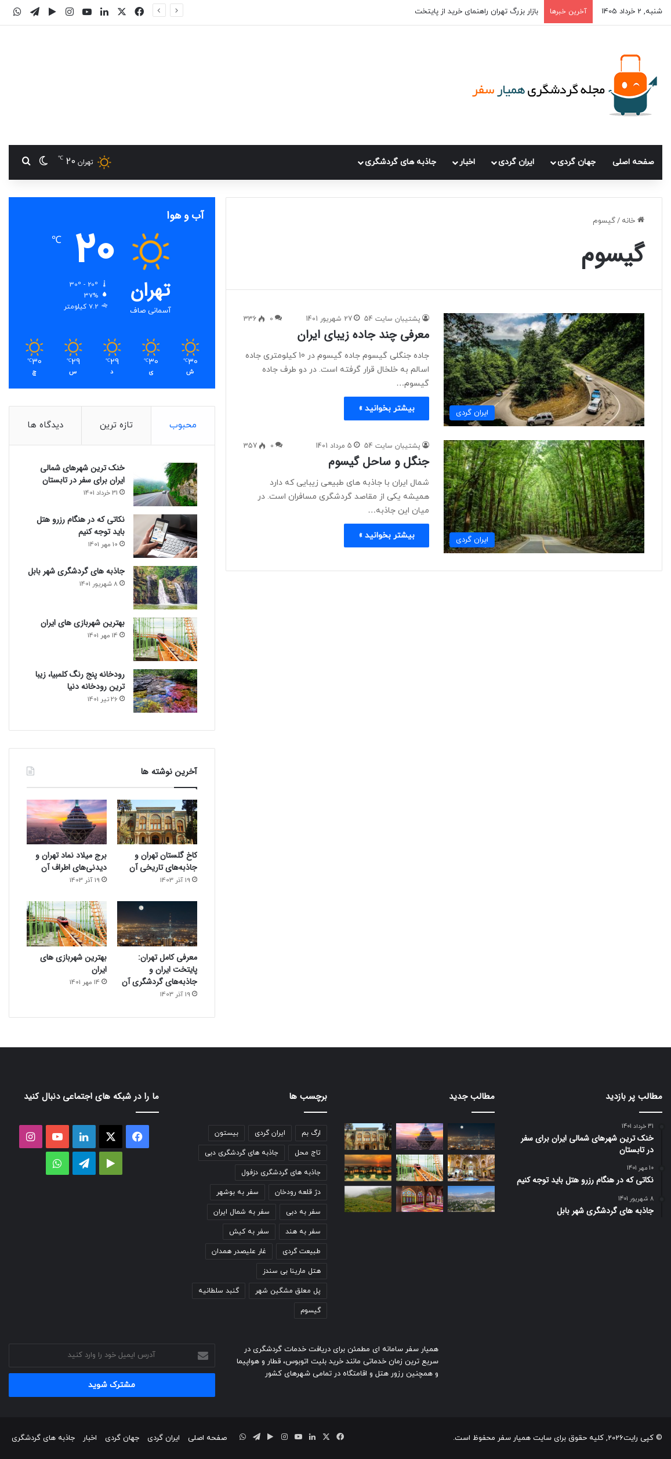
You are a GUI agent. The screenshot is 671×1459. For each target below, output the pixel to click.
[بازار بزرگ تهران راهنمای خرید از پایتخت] (471, 1168)
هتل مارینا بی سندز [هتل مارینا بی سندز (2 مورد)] (292, 1271)
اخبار (467, 162)
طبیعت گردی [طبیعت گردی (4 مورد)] (301, 1251)
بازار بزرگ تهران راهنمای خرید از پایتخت (476, 11)
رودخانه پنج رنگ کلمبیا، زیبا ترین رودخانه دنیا (80, 680)
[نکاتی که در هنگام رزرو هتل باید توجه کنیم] (165, 536)
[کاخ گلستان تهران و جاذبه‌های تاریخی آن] (157, 822)
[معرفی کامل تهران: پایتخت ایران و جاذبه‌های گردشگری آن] (157, 923)
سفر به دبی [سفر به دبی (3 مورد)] (303, 1212)
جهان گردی (576, 162)
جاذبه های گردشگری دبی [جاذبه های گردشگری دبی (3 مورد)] (241, 1152)
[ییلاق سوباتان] (367, 1199)
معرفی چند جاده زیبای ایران (363, 335)
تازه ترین (116, 425)
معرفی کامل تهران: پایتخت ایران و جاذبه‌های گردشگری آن (159, 969)
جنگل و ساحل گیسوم (378, 462)
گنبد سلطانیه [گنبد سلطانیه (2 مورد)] (218, 1290)
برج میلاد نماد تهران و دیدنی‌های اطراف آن (71, 861)
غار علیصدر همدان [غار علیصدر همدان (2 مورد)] (239, 1251)
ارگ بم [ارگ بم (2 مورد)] (311, 1133)
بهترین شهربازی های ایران (83, 622)
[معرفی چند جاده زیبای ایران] (544, 369)
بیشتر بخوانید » (386, 408)
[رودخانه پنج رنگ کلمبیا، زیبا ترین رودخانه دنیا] (165, 691)
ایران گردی (516, 162)
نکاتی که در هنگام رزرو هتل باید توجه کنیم (81, 525)
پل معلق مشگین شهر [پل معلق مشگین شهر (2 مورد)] (288, 1290)
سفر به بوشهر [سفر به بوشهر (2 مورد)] (237, 1192)
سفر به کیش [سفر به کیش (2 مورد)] (249, 1231)
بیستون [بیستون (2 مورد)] (226, 1133)
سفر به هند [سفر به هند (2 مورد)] (303, 1231)
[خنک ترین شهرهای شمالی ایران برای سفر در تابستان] (165, 484)
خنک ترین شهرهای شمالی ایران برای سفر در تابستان (82, 474)
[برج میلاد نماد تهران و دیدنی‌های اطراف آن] (67, 822)
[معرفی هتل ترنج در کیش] (367, 1168)
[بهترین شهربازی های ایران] (165, 639)
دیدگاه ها (45, 425)
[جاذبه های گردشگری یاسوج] (471, 1199)
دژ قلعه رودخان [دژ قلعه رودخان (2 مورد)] (298, 1192)
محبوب (183, 425)
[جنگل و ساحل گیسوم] (544, 496)
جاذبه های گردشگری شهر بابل (76, 571)
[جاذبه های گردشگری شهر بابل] (165, 587)
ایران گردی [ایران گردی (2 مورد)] (270, 1133)
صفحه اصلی (633, 162)
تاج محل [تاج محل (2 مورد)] (308, 1152)
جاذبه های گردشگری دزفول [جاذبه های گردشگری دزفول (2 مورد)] (281, 1172)
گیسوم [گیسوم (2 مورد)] (310, 1310)
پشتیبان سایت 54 (392, 319)
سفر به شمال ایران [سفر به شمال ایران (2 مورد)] (241, 1212)
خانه (633, 221)
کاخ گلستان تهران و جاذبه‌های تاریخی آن (163, 861)
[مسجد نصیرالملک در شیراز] (419, 1199)
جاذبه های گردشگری (400, 162)
